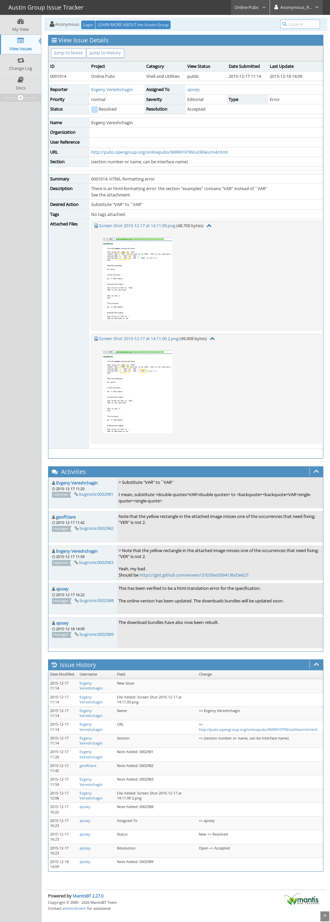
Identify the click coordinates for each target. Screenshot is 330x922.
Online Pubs (250, 7)
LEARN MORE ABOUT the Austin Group (133, 24)
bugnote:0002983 (96, 562)
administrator (74, 908)
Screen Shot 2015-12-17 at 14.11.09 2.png (139, 338)
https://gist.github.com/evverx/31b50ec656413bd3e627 (193, 575)
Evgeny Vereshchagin (112, 89)
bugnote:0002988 (97, 600)
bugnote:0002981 (96, 494)
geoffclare (66, 517)
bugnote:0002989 (97, 634)
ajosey (193, 89)
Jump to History (105, 53)
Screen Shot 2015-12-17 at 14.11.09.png (137, 226)
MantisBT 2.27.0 (88, 896)
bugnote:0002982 (97, 528)
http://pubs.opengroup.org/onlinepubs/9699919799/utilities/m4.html (159, 152)
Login (88, 24)
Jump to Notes (68, 53)
